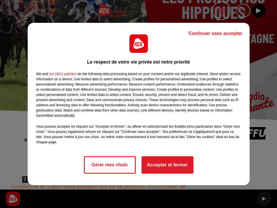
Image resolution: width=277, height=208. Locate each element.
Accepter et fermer (167, 164)
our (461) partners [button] (63, 74)
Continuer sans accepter (215, 33)
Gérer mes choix (110, 164)
